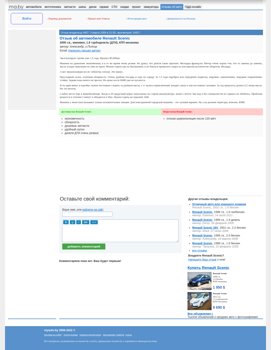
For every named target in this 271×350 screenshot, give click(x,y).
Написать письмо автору (84, 50)
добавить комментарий (83, 246)
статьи (128, 334)
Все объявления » (200, 313)
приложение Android (113, 334)
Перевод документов (59, 18)
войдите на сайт (93, 209)
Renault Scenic (202, 212)
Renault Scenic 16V (205, 227)
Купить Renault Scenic (208, 268)
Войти (26, 18)
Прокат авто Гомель (98, 18)
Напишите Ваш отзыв (202, 259)
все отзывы (199, 250)
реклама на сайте (53, 334)
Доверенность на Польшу (181, 18)
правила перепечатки (90, 334)
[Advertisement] (161, 168)
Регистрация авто (136, 18)
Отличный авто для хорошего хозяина (219, 204)
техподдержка (70, 334)
